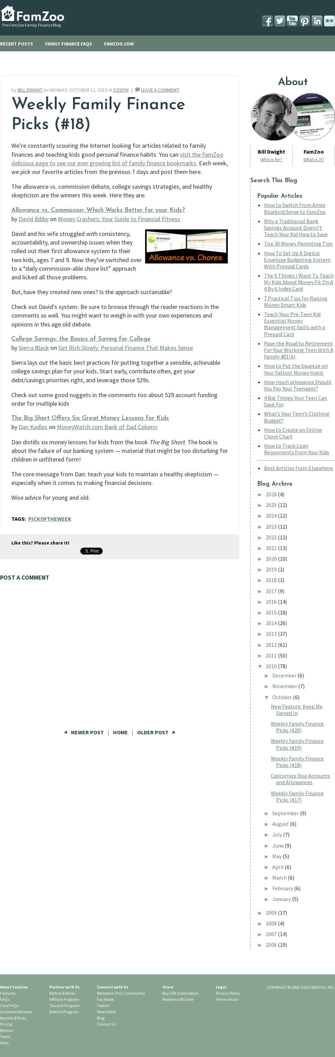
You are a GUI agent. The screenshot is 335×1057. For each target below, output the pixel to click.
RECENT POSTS (16, 44)
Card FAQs (9, 1005)
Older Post (156, 732)
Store (167, 986)
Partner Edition (62, 993)
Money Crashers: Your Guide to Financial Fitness (119, 219)
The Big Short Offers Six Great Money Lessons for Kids (90, 418)
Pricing (6, 1024)
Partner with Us (64, 986)
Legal (221, 986)
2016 (272, 601)
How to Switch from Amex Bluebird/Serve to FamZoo (295, 208)
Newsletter (106, 1011)
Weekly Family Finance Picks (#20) (297, 727)
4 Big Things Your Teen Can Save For (295, 401)
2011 (272, 655)
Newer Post (84, 732)
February (283, 888)
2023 (272, 526)
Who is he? (271, 159)
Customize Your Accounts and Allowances (300, 779)
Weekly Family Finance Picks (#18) (297, 761)
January (282, 898)
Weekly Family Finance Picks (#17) (297, 796)
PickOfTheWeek (49, 518)
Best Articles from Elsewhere (298, 468)
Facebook (105, 999)
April (278, 866)
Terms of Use (227, 999)
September (286, 813)
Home (120, 732)
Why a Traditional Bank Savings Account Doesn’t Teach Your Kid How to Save (296, 228)
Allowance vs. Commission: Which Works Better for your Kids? (98, 210)
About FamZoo (14, 986)
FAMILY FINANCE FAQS (68, 44)
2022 (272, 537)
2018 (272, 580)
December (284, 675)
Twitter (103, 1005)
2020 (272, 558)
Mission (6, 1030)
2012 (272, 644)
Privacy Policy (228, 993)
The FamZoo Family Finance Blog (31, 25)
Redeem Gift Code (177, 999)
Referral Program (64, 1011)
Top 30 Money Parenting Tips (298, 243)
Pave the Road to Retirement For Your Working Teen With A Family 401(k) (298, 350)
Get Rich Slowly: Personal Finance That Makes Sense (125, 348)
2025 (272, 504)
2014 (272, 623)
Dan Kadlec (33, 427)
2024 (272, 515)
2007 (272, 934)
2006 (272, 944)
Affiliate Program (64, 999)
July (277, 834)
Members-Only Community (121, 993)
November (285, 686)
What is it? (313, 159)
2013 (272, 633)
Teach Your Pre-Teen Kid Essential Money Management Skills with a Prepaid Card (294, 324)
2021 (272, 548)
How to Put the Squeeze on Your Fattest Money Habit (296, 369)
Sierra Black (34, 348)
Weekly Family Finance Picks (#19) (297, 744)
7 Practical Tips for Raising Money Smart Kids (295, 301)
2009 (272, 912)
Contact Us (106, 1024)
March (280, 877)
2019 (272, 569)
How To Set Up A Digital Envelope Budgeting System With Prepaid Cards (297, 260)
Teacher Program (64, 1005)
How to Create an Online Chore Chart (293, 433)
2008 (272, 923)
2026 (272, 494)
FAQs (4, 999)
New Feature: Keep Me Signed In (297, 709)
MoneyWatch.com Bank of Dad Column (107, 427)
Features (8, 993)
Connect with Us (112, 986)
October (282, 697)
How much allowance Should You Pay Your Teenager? (297, 385)
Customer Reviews (16, 1011)
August (281, 823)
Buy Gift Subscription (180, 993)
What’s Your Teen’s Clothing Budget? (296, 417)
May (277, 856)
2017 (272, 591)
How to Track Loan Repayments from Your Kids (296, 449)
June (278, 845)
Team (5, 1036)
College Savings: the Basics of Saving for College (81, 339)
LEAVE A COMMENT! (160, 90)
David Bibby (34, 219)
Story (4, 1042)
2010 (272, 666)
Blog (100, 1017)
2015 (272, 612)
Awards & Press (13, 1017)
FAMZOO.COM (119, 44)
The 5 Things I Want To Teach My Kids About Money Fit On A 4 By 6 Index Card (299, 282)
